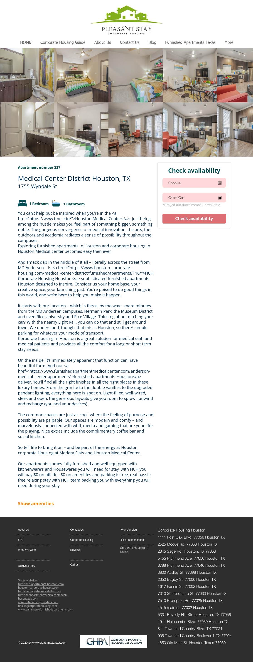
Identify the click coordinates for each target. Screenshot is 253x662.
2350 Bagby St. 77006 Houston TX (187, 579)
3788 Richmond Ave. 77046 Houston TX (191, 565)
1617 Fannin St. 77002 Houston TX (187, 586)
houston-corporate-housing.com (38, 587)
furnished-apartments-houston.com (41, 584)
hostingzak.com (28, 598)
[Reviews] (82, 549)
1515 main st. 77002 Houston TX (185, 607)
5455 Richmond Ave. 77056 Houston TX (191, 558)
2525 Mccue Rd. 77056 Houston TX (187, 544)
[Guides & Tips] (30, 565)
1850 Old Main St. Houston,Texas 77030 (192, 642)
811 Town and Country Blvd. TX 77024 (190, 628)
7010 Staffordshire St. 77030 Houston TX (192, 593)
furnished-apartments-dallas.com (39, 591)
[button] (81, 529)
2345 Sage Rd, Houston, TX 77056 (187, 551)
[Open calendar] (219, 183)
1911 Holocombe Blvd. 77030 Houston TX (193, 621)
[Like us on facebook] (134, 539)
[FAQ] (31, 539)
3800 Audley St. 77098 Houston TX (188, 572)
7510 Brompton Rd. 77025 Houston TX (190, 600)
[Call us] (81, 564)
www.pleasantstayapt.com (49, 642)
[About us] (35, 529)
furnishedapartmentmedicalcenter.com (43, 595)
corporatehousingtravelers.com (38, 602)
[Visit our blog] (132, 529)
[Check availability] (194, 219)
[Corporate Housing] (83, 539)
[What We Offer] (30, 549)
